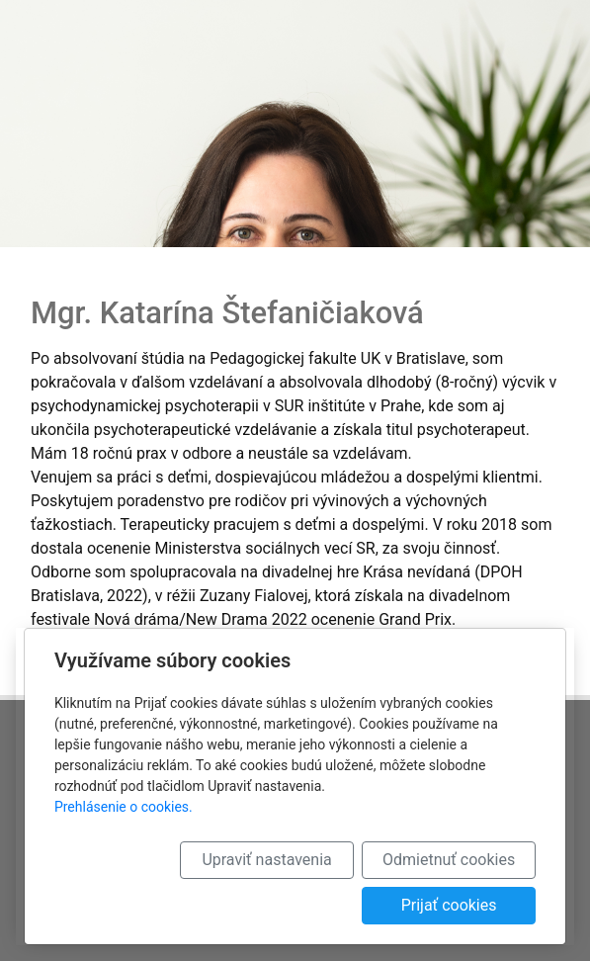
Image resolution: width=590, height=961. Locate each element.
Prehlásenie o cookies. (123, 807)
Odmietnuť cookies (448, 859)
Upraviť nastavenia (266, 859)
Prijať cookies (449, 905)
